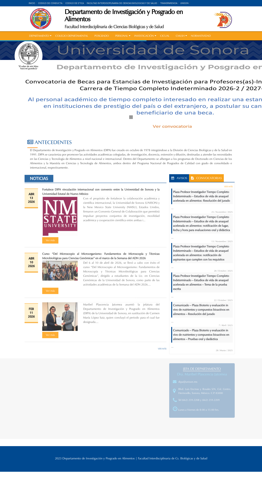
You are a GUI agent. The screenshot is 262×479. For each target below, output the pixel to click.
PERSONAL (121, 35)
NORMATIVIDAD (201, 35)
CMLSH (180, 35)
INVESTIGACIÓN (144, 35)
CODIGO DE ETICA (74, 3)
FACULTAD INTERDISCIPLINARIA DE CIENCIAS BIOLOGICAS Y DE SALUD (122, 3)
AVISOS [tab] (179, 178)
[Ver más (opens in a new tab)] (50, 241)
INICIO (32, 3)
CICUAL (164, 35)
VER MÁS (162, 350)
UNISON (184, 3)
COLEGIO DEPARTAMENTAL (71, 35)
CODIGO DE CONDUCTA (50, 3)
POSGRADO (101, 35)
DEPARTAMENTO (39, 35)
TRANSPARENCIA (168, 3)
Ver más (50, 241)
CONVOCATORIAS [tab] (206, 178)
